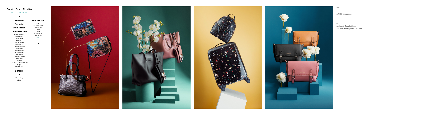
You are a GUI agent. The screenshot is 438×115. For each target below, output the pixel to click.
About (19, 80)
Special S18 (38, 27)
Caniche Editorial (19, 46)
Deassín (19, 60)
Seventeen (19, 38)
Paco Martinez (19, 42)
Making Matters (19, 34)
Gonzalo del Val (19, 52)
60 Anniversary (38, 33)
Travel (39, 31)
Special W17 (38, 35)
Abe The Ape (19, 67)
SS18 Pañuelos (38, 25)
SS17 (38, 39)
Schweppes (19, 48)
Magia (19, 64)
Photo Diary (19, 78)
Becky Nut (19, 58)
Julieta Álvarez (19, 50)
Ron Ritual (19, 54)
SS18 (38, 29)
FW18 (38, 23)
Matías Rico (19, 36)
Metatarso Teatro (19, 56)
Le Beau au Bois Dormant (19, 63)
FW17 (38, 37)
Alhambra (19, 40)
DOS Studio (19, 44)
